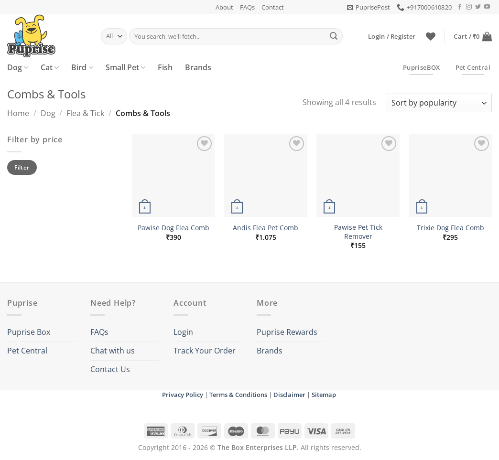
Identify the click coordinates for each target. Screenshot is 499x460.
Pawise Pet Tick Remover (358, 232)
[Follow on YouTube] (487, 7)
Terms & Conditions (238, 394)
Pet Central (27, 350)
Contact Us (110, 369)
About (224, 7)
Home (18, 113)
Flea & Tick (85, 113)
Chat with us (112, 350)
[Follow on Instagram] (469, 7)
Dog (17, 67)
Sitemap (324, 394)
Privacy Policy (182, 394)
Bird (82, 67)
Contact (272, 7)
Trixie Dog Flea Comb (450, 228)
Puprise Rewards (287, 332)
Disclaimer (289, 394)
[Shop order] (439, 103)
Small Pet (125, 67)
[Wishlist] (430, 36)
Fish (165, 67)
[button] (368, 7)
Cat (50, 67)
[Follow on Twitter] (478, 7)
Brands (198, 67)
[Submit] (333, 36)
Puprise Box (28, 332)
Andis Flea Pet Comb (265, 228)
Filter (21, 167)
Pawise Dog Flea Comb (173, 228)
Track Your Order (205, 350)
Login (183, 332)
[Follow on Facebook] (460, 7)
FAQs (247, 7)
